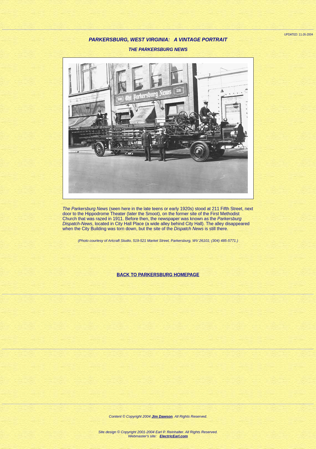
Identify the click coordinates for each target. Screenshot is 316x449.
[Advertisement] (158, 14)
